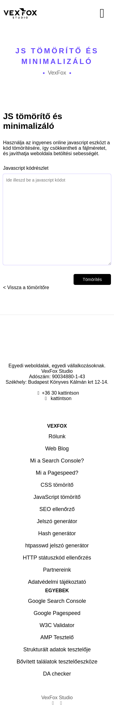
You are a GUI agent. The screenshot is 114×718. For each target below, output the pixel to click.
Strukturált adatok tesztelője (57, 649)
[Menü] (85, 13)
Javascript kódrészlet (57, 215)
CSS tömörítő (56, 485)
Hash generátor (57, 533)
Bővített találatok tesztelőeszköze (56, 662)
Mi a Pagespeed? (57, 473)
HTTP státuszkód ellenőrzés (57, 558)
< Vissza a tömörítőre (26, 287)
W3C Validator (57, 625)
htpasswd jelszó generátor (57, 546)
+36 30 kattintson (60, 393)
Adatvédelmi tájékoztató (57, 582)
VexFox (57, 73)
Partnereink (57, 570)
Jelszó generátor (57, 521)
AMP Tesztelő (57, 637)
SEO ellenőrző (56, 509)
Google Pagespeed (56, 613)
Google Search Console (57, 601)
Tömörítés (92, 279)
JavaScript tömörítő (57, 497)
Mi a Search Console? (57, 461)
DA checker (57, 674)
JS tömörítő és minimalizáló (56, 56)
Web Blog (57, 449)
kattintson (60, 398)
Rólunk (56, 436)
